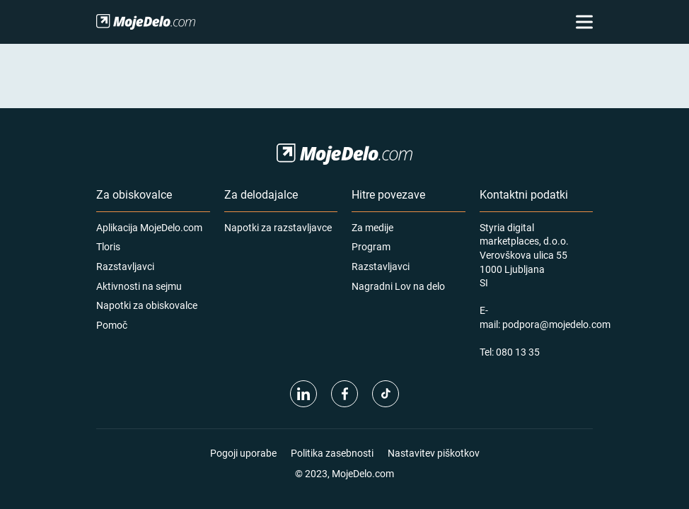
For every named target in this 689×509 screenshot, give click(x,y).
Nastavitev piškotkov (434, 453)
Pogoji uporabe (243, 453)
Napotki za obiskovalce (146, 305)
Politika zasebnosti (332, 453)
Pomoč (111, 325)
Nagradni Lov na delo (398, 286)
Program (371, 246)
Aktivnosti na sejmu (139, 286)
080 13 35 (518, 351)
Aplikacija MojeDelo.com (149, 227)
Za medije (372, 227)
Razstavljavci (125, 266)
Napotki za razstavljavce (278, 227)
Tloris (108, 246)
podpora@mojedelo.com (556, 324)
